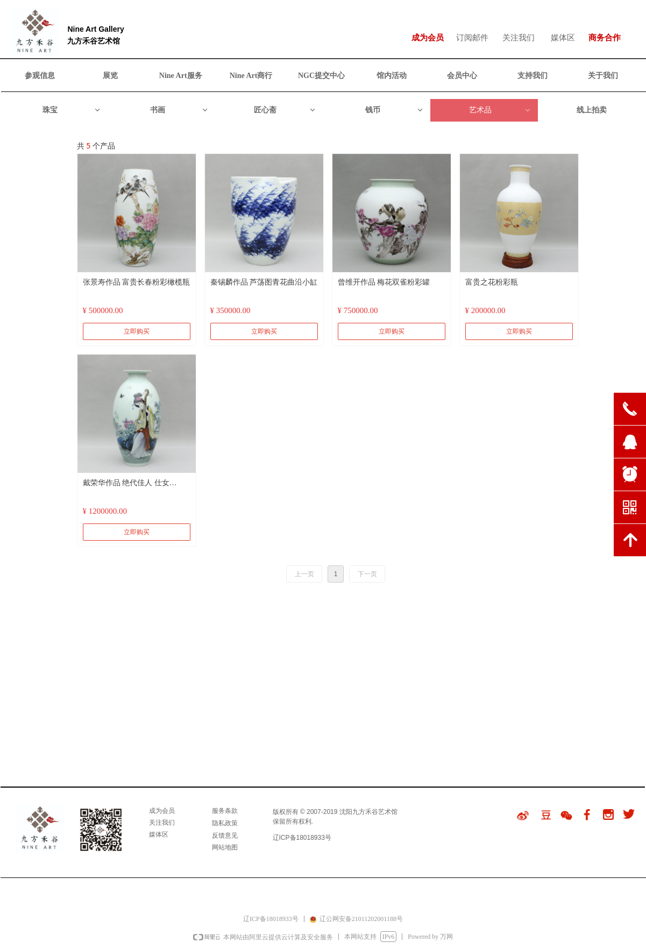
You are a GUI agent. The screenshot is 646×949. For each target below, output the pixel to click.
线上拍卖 (592, 110)
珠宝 (71, 110)
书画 (179, 110)
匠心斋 (285, 110)
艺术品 (500, 110)
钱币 (394, 110)
